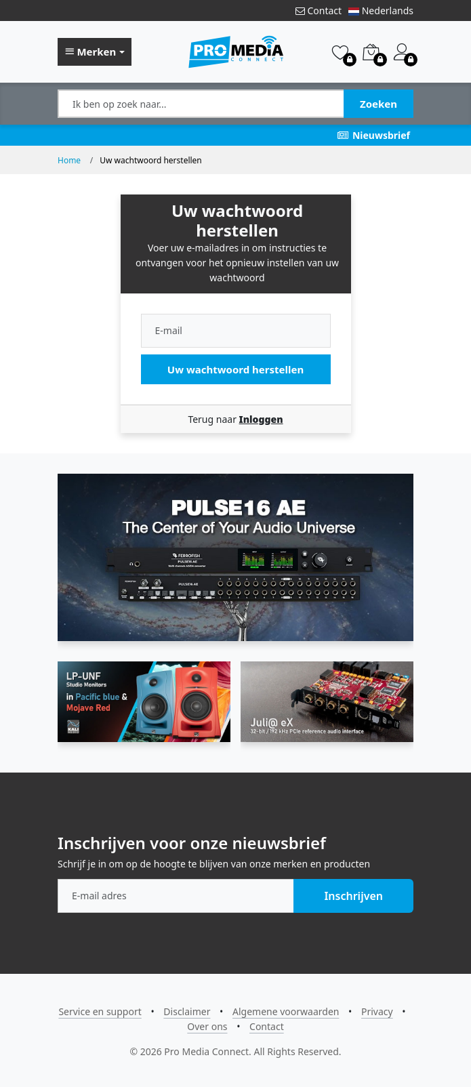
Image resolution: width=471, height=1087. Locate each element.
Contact (318, 10)
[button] (94, 52)
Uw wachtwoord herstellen (235, 369)
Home (69, 160)
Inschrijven (353, 895)
